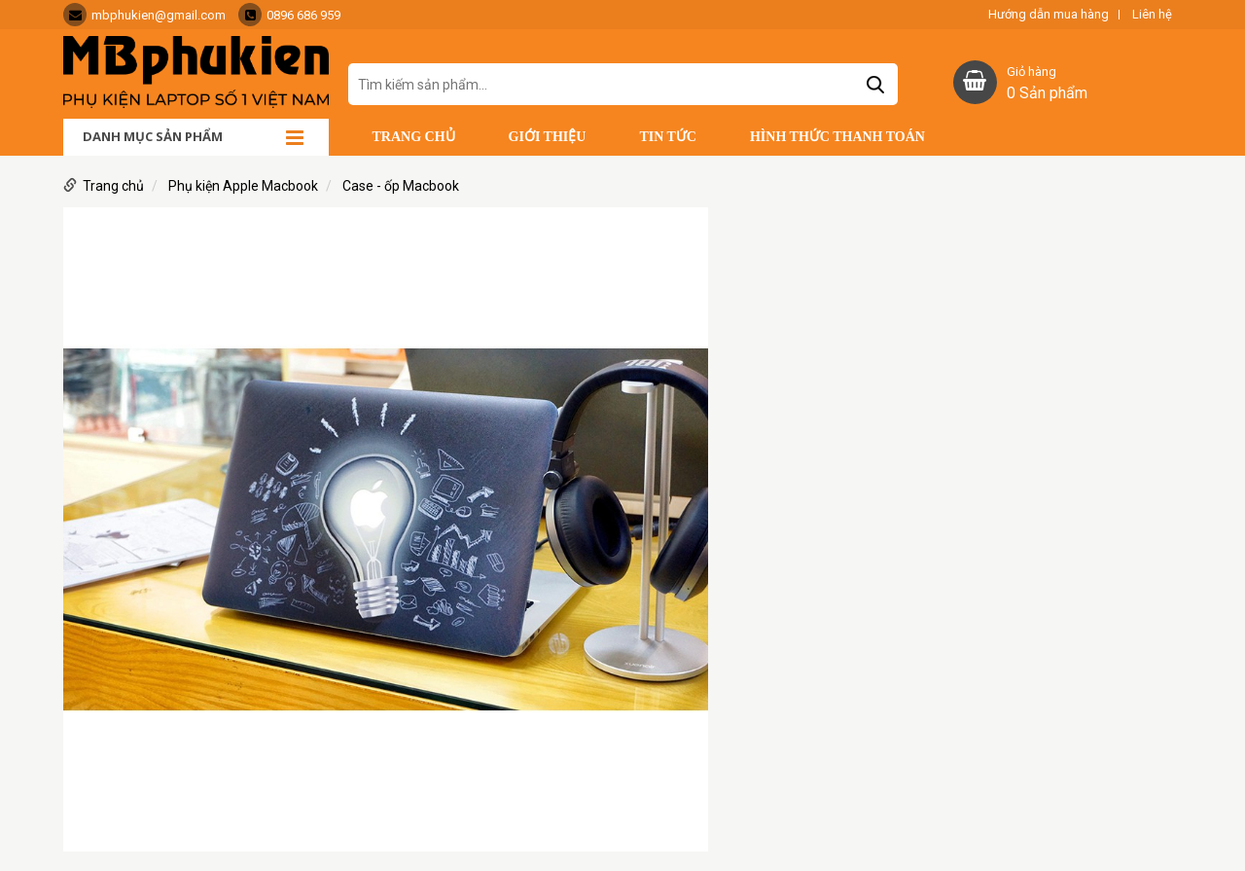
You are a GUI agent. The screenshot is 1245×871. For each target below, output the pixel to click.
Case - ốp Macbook (400, 186)
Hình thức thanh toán (837, 136)
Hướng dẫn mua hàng (1048, 14)
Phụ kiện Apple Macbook (243, 186)
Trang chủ (414, 136)
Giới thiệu (548, 136)
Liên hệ (1152, 14)
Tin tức (667, 136)
